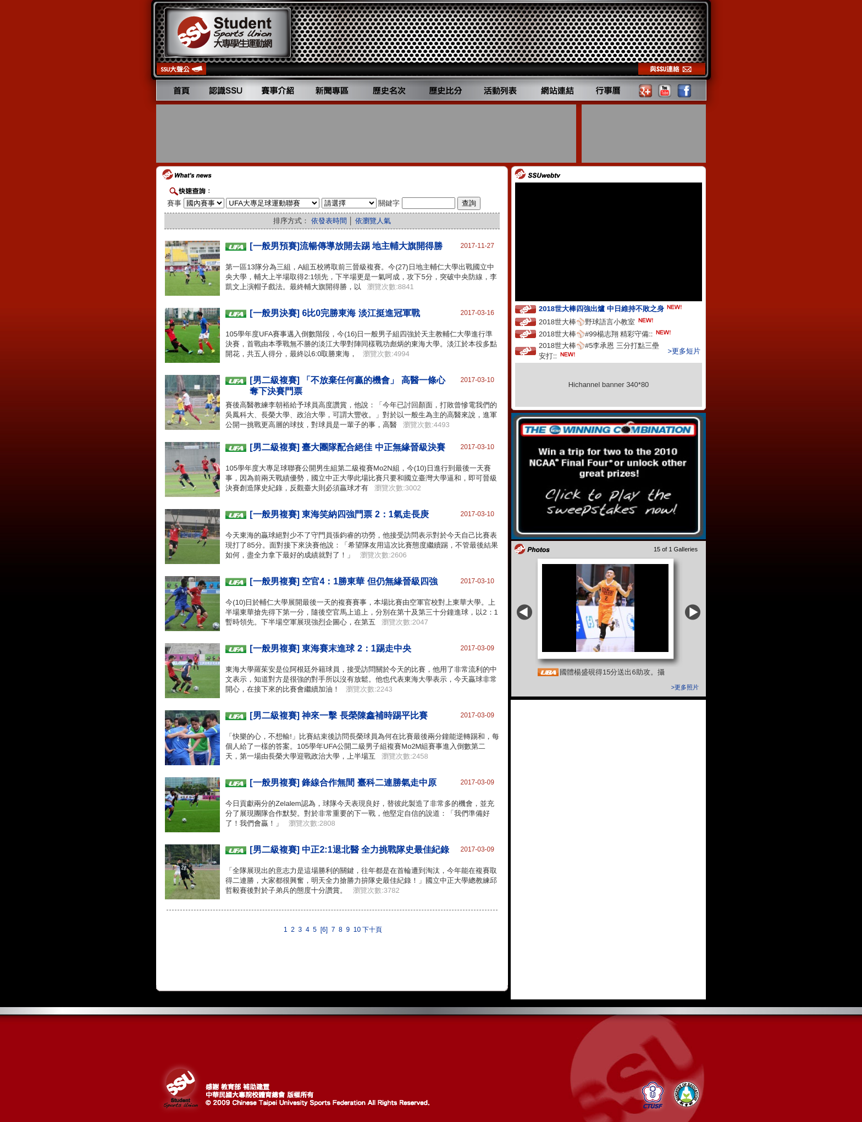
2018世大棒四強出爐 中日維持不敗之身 (611, 308)
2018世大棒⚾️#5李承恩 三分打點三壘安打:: (599, 350)
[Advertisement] (367, 133)
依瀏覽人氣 (373, 221)
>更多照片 (685, 687)
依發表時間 (329, 221)
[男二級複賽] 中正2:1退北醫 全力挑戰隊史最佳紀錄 (349, 849)
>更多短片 (683, 351)
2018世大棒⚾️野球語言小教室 (597, 321)
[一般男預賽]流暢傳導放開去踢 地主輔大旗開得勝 (346, 246)
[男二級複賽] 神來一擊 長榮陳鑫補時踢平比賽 (339, 715)
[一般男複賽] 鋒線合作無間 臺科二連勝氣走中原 (343, 782)
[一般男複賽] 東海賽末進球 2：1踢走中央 (330, 648)
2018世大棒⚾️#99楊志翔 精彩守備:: (606, 333)
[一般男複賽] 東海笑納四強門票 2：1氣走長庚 (339, 514)
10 (357, 929)
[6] (324, 929)
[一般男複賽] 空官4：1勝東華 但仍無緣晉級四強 (343, 581)
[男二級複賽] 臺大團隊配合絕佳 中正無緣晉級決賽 (347, 447)
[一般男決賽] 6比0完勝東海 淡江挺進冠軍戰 (334, 313)
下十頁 (372, 929)
